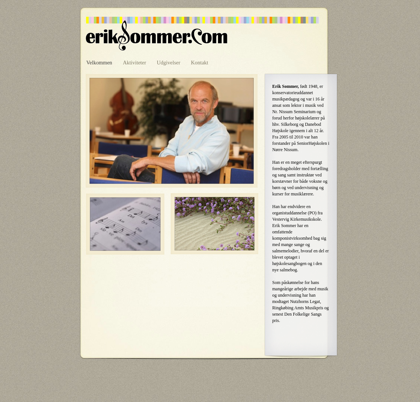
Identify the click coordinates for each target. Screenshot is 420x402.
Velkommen (100, 63)
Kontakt (199, 63)
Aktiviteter (135, 63)
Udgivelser (169, 63)
